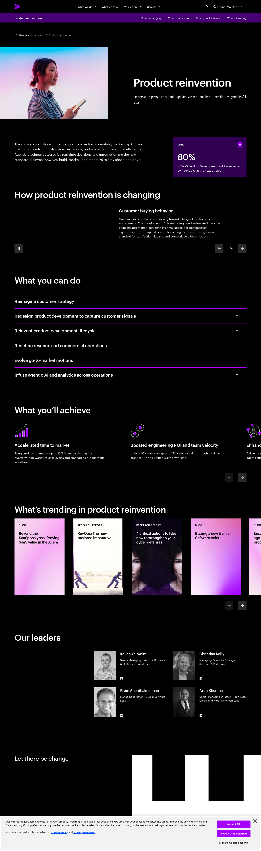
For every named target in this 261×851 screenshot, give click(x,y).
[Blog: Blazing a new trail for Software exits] (216, 556)
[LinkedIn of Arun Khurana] (200, 715)
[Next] (242, 477)
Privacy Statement (84, 832)
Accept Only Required (233, 833)
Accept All (233, 824)
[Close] (255, 821)
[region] (130, 833)
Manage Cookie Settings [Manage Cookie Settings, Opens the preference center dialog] (233, 843)
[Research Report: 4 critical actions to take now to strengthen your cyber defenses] (157, 556)
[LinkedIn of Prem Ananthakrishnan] (121, 715)
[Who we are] (133, 6)
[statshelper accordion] (240, 144)
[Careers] (154, 6)
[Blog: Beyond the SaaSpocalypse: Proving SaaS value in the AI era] (39, 556)
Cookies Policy (59, 832)
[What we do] (87, 6)
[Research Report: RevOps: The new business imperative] (98, 556)
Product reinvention (28, 18)
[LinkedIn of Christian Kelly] (200, 678)
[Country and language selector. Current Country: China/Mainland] (228, 6)
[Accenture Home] (25, 6)
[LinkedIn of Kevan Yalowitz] (121, 678)
